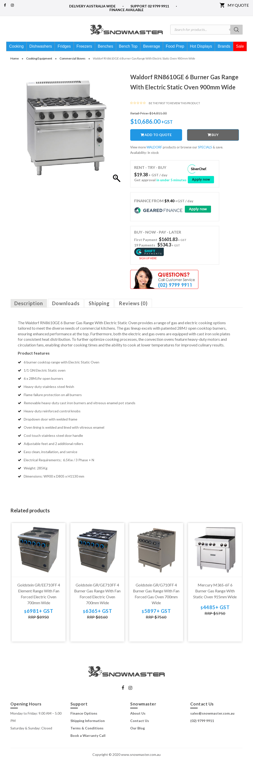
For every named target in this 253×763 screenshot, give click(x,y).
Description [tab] (28, 305)
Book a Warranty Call (87, 737)
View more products (153, 149)
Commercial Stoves (72, 60)
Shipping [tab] (99, 305)
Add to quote (158, 137)
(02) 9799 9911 (202, 722)
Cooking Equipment (39, 60)
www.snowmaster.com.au (141, 756)
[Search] (236, 30)
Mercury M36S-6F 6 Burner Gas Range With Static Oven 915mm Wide (215, 592)
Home (14, 60)
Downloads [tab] (66, 305)
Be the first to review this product (174, 104)
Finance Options (83, 715)
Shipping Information (87, 722)
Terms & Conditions (87, 730)
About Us (138, 715)
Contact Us (139, 722)
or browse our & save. (200, 149)
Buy (214, 137)
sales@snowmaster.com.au (212, 715)
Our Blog (137, 730)
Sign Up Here (148, 260)
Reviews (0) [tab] (133, 305)
